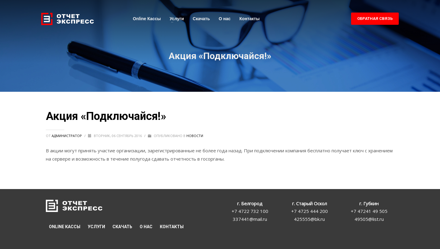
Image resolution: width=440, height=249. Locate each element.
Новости (194, 135)
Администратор (67, 135)
